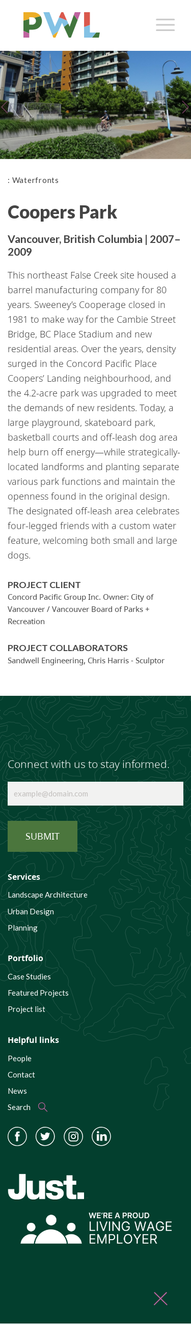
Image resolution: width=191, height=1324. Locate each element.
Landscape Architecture (48, 894)
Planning (23, 927)
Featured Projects (38, 992)
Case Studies (29, 976)
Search (19, 1107)
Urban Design (31, 911)
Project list (26, 1008)
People (20, 1058)
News (17, 1090)
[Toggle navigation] (163, 22)
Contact (21, 1074)
